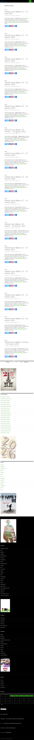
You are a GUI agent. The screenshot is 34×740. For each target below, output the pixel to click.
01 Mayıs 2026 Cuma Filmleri (5, 417)
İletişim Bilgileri (8, 732)
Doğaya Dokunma (3, 468)
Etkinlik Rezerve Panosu (4, 548)
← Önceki (7, 362)
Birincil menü (32, 1)
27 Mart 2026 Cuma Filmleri (5, 404)
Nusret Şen (2, 623)
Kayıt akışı (2, 683)
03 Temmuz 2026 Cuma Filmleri (6, 427)
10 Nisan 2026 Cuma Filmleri (5, 410)
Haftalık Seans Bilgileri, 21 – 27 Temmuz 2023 (16, 154)
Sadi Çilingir (13, 15)
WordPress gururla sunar (8, 738)
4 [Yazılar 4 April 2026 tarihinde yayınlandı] (26, 695)
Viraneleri (2, 651)
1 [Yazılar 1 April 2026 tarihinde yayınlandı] (12, 695)
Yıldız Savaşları (3, 653)
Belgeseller (2, 464)
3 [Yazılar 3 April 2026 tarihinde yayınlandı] (21, 695)
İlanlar (1, 574)
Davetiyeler (2, 557)
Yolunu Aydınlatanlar (4, 655)
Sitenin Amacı (3, 589)
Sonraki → (26, 362)
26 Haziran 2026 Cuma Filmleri (6, 425)
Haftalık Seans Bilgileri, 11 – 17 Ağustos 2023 (16, 60)
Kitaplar (2, 483)
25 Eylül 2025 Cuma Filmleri (5, 432)
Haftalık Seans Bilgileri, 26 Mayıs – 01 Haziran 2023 (17, 343)
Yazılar (2, 489)
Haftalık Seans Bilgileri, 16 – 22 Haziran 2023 (16, 272)
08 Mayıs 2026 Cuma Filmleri (5, 419)
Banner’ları (2, 636)
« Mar (1, 704)
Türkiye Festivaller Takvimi (5, 595)
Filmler (2, 474)
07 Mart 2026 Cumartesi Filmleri (6, 398)
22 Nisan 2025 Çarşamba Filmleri (6, 413)
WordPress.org (3, 687)
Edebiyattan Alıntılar (4, 563)
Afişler (2, 550)
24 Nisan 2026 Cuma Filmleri (5, 415)
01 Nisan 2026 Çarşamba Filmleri (6, 406)
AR (1, 714)
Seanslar (6, 9)
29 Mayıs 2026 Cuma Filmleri (5, 423)
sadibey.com (3, 1)
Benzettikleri (3, 466)
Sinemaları (2, 647)
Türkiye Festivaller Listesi (4, 593)
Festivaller (2, 472)
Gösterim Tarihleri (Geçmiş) (10, 727)
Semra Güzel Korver (4, 625)
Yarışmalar (2, 591)
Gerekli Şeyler (3, 478)
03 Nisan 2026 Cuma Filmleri (5, 408)
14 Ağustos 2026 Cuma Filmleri (6, 430)
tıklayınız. (26, 18)
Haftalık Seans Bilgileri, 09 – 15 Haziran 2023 (16, 296)
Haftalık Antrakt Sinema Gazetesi (15, 22)
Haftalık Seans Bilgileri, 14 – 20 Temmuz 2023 (16, 178)
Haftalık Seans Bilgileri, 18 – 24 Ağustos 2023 (16, 83)
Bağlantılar (2, 552)
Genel (1, 476)
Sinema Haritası (3, 586)
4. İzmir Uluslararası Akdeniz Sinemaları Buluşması (15, 718)
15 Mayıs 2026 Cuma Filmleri (5, 421)
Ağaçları (2, 634)
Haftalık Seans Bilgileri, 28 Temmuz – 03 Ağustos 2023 (15, 131)
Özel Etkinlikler (3, 485)
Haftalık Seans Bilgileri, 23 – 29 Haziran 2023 (16, 249)
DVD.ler (2, 470)
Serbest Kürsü (3, 627)
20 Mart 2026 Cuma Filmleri (5, 402)
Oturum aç (2, 681)
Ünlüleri (2, 649)
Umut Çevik (3, 727)
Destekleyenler (3, 559)
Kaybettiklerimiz (3, 576)
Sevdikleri (2, 645)
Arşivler (2, 708)
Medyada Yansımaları (4, 643)
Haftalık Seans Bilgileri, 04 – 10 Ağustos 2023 (16, 107)
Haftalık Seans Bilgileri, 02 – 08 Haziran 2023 (16, 319)
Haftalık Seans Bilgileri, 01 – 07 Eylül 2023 (16, 13)
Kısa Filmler (2, 481)
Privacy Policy (2, 738)
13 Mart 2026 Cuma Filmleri (5, 400)
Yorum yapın (18, 15)
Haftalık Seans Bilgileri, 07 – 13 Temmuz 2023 (16, 201)
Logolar (2, 582)
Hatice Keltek (3, 619)
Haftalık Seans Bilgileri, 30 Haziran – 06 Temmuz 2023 (15, 225)
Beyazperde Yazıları (4, 555)
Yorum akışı (2, 685)
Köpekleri (2, 641)
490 (21, 362)
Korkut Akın (2, 621)
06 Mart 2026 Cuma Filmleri (5, 396)
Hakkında (2, 572)
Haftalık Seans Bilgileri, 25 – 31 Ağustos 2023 (16, 36)
